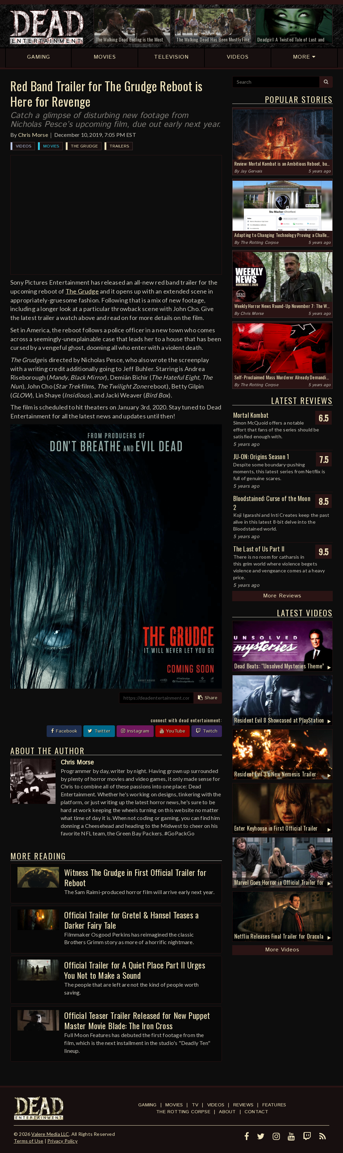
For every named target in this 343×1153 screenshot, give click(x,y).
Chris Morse (33, 134)
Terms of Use (28, 1141)
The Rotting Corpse (259, 243)
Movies (51, 146)
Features (274, 1105)
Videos (23, 146)
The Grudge (84, 146)
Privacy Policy (62, 1141)
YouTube (172, 731)
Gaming (147, 1105)
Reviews (243, 1105)
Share (207, 697)
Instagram (135, 731)
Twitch (206, 731)
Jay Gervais (251, 171)
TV (195, 1105)
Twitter (99, 731)
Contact (256, 1111)
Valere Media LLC (50, 1134)
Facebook (64, 731)
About (227, 1111)
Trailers (119, 146)
